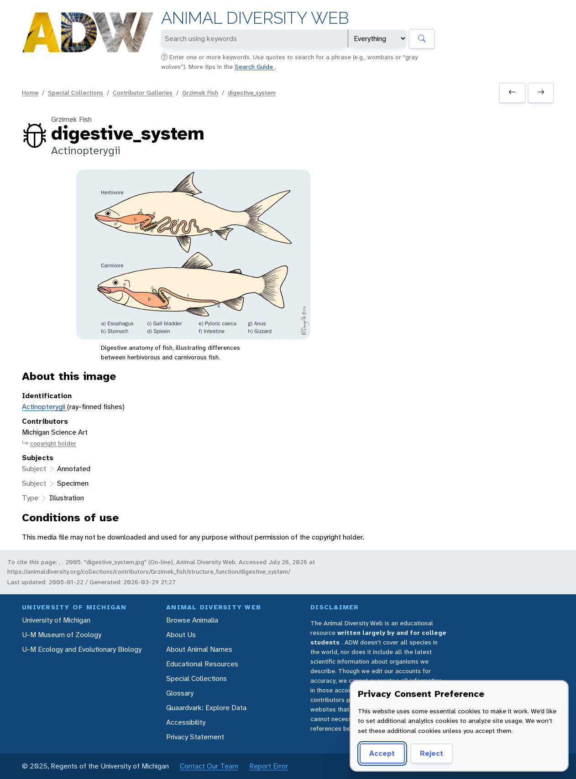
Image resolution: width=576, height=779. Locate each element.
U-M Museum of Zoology (61, 634)
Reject (431, 753)
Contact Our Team (209, 766)
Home (30, 92)
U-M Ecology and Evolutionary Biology (81, 649)
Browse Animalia (192, 620)
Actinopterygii (44, 406)
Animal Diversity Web (255, 18)
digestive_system (252, 92)
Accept (382, 753)
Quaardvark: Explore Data (206, 707)
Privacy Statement (195, 737)
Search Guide (255, 66)
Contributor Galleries (143, 92)
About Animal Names (199, 649)
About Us (181, 634)
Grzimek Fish (200, 92)
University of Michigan (56, 620)
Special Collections (75, 92)
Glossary (180, 693)
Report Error (268, 766)
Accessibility (185, 722)
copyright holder (49, 443)
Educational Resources (202, 664)
